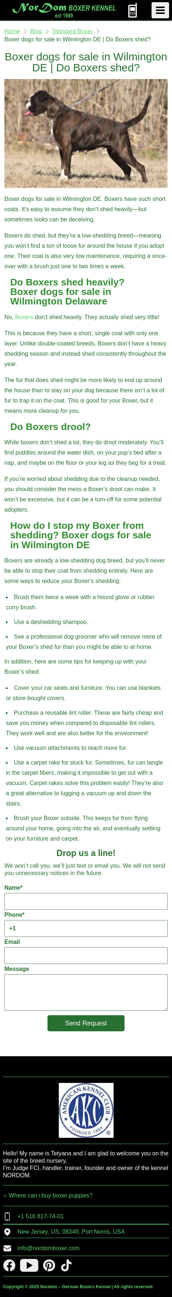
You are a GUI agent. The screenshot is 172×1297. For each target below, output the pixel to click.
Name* (86, 897)
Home (12, 31)
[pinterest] (49, 1265)
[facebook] (9, 1265)
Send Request (86, 1023)
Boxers (24, 317)
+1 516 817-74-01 (33, 1216)
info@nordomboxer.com (41, 1248)
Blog (36, 31)
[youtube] (29, 1265)
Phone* (86, 924)
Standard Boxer (72, 31)
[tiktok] (66, 1265)
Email (86, 951)
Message (86, 988)
